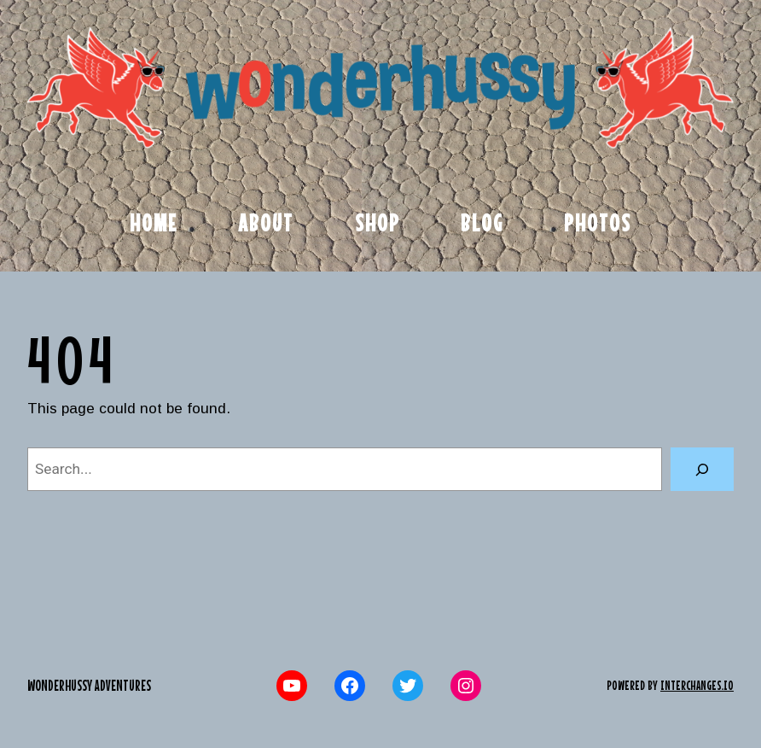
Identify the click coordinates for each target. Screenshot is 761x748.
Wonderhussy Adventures (89, 685)
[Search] (702, 469)
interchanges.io (697, 685)
